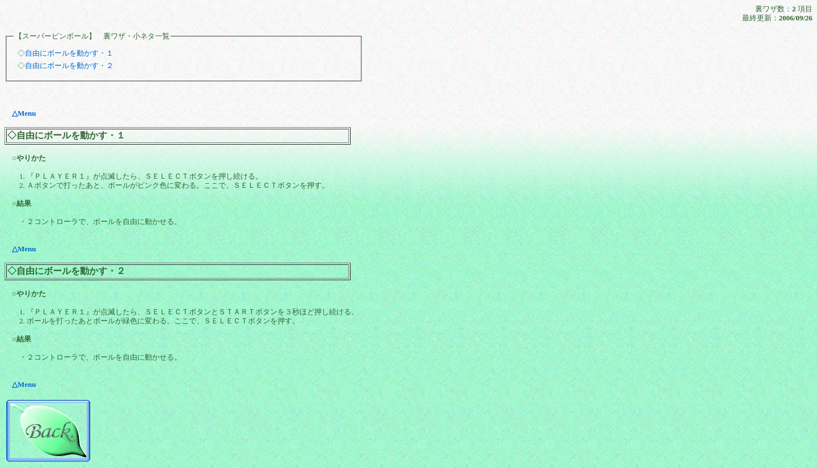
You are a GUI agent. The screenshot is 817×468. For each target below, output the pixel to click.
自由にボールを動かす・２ (69, 65)
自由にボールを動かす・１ (69, 53)
